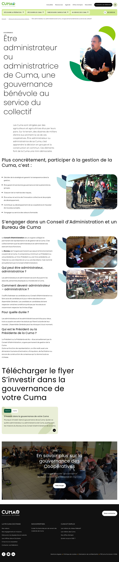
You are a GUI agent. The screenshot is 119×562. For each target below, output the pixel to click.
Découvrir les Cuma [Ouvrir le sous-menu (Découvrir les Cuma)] (35, 12)
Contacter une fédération (102, 5)
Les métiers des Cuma (68, 532)
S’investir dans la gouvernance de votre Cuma (26, 416)
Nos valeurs (5, 528)
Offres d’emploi (78, 5)
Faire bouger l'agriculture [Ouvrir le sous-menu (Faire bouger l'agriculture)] (56, 12)
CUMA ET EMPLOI (68, 524)
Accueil (4, 18)
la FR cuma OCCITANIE (11, 524)
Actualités (49, 5)
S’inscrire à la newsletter (10, 542)
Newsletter (88, 5)
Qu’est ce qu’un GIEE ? (68, 538)
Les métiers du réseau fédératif (71, 528)
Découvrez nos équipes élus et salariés (14, 535)
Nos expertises (38, 524)
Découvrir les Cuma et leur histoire (19, 18)
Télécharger (59, 486)
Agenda (67, 5)
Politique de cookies (70, 554)
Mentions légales (56, 554)
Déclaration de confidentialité (88, 554)
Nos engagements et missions (12, 532)
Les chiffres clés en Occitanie (11, 538)
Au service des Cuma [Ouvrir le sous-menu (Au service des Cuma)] (79, 12)
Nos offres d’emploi (67, 535)
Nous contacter (109, 513)
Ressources (59, 5)
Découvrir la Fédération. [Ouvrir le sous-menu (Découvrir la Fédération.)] (13, 12)
